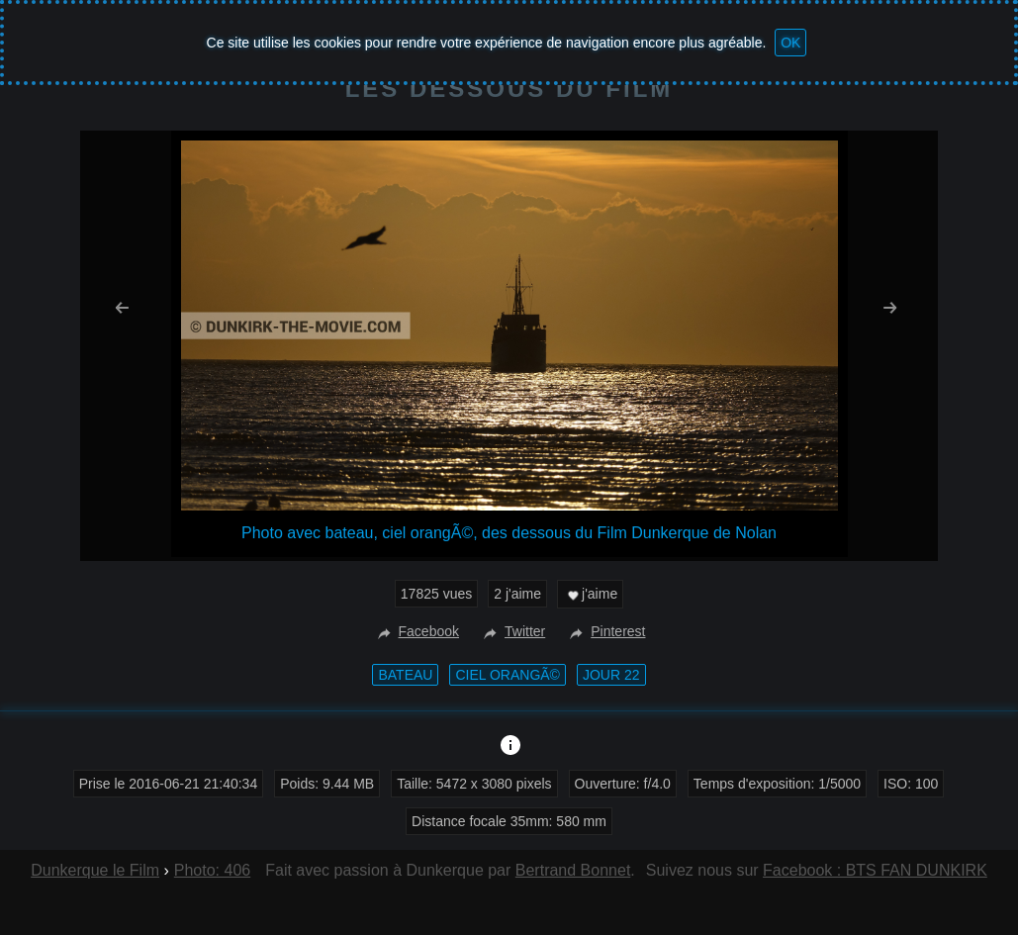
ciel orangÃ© (507, 675)
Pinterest (605, 631)
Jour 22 (611, 675)
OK (790, 42)
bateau (405, 675)
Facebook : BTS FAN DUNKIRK (875, 870)
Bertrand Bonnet (573, 870)
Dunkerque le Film (95, 870)
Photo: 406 (212, 870)
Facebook (416, 631)
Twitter (512, 631)
